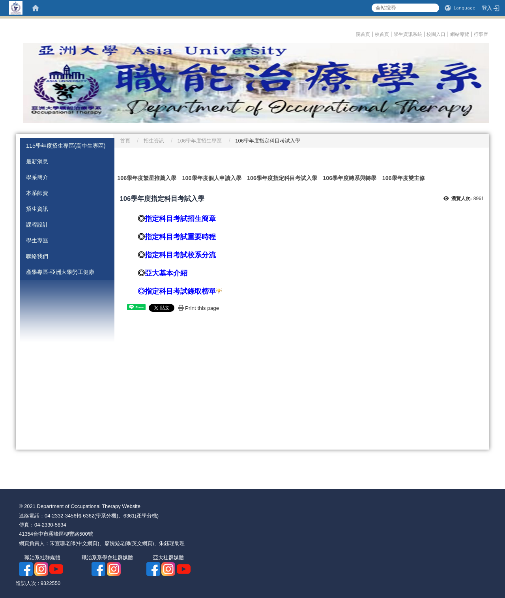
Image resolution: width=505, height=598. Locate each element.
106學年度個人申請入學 (211, 178)
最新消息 (37, 161)
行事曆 (481, 34)
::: (353, 33)
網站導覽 (459, 34)
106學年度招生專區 (200, 141)
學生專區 (37, 240)
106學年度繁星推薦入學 (146, 178)
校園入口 (435, 34)
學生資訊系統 (408, 34)
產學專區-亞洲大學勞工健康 (60, 272)
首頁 (125, 141)
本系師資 (37, 193)
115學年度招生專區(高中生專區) (66, 145)
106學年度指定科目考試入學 (282, 178)
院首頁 (363, 34)
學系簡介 (37, 177)
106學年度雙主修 (403, 178)
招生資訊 (37, 209)
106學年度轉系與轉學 (349, 178)
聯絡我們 (37, 256)
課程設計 (37, 224)
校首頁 (382, 34)
